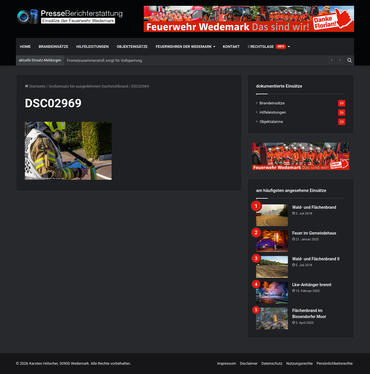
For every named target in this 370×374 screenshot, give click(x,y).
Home (25, 46)
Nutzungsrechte (299, 363)
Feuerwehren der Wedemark (184, 46)
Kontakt (231, 46)
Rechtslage (267, 46)
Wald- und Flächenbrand (314, 207)
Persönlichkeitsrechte (335, 363)
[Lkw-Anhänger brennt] (272, 293)
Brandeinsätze (53, 46)
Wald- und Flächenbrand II (315, 259)
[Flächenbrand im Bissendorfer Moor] (272, 318)
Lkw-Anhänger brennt (311, 284)
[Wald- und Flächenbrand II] (272, 267)
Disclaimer (249, 363)
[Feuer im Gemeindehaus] (272, 241)
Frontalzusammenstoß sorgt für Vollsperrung (104, 60)
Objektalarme (271, 121)
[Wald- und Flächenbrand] (272, 215)
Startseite (35, 86)
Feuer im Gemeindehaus (314, 233)
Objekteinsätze (132, 46)
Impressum (226, 363)
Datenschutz (271, 363)
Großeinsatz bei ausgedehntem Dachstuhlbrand (88, 86)
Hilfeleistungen (92, 46)
